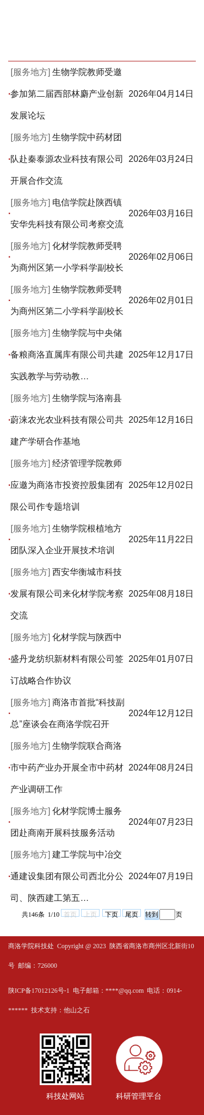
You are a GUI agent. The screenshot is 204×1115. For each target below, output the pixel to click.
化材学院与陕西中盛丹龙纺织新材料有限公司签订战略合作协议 (66, 658)
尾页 (131, 914)
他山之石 (77, 1010)
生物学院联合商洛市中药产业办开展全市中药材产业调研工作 (66, 767)
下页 (111, 914)
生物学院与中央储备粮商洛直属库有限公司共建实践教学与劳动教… (66, 354)
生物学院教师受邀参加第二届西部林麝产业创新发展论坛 (66, 93)
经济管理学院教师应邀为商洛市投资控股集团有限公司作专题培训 (66, 485)
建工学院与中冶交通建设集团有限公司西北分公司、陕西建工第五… (66, 876)
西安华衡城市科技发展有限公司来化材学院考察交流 (66, 593)
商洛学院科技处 (31, 946)
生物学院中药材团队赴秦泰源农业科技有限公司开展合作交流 (66, 159)
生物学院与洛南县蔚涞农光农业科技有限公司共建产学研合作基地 (66, 419)
